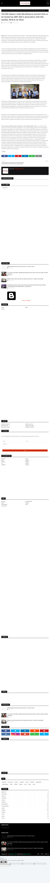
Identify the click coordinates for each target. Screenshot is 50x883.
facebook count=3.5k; (5, 424)
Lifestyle (27, 502)
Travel (34, 784)
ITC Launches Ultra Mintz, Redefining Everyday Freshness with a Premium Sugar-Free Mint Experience (27, 273)
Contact (2, 308)
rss (1, 463)
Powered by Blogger (15, 300)
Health (2, 502)
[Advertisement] (25, 230)
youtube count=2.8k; (29, 425)
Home (3, 10)
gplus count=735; (4, 425)
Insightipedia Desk (6, 22)
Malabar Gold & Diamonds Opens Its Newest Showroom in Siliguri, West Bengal (25, 278)
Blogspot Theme (13, 854)
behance (27, 463)
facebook (3, 458)
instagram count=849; (29, 427)
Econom (27, 782)
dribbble (27, 461)
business (7, 10)
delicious (27, 464)
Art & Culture (10, 782)
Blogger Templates (27, 854)
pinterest (27, 460)
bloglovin (3, 461)
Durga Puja (22, 782)
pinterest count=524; (5, 427)
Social (26, 504)
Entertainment (4, 504)
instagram (3, 464)
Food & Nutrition (28, 501)
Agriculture (4, 782)
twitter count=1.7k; (29, 424)
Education (3, 501)
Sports (29, 784)
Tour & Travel (4, 505)
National (20, 784)
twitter (26, 458)
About (26, 307)
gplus (2, 460)
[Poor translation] (5, 862)
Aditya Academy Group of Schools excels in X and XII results (20, 266)
